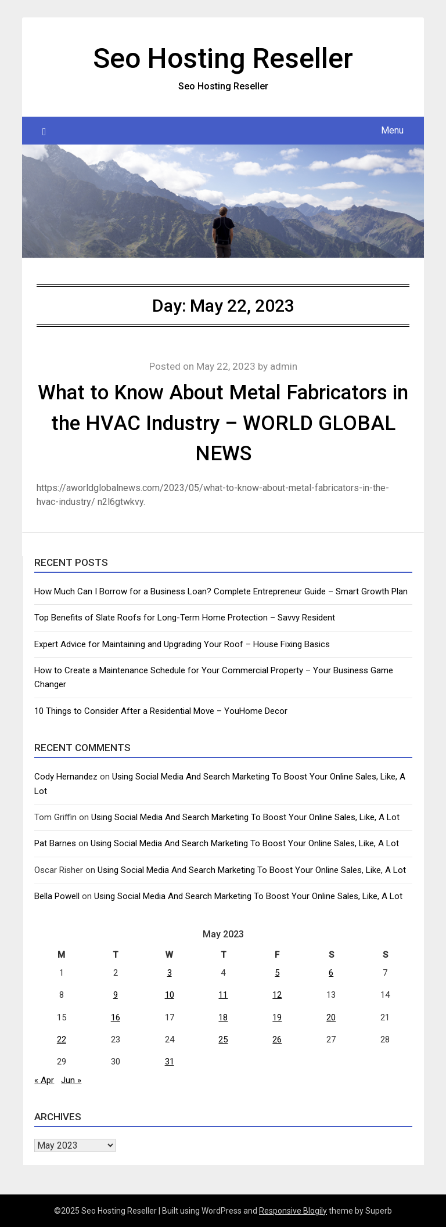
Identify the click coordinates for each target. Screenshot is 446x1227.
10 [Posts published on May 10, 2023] (169, 995)
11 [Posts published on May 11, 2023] (223, 995)
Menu (392, 130)
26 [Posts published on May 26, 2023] (277, 1039)
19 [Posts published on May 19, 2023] (277, 1017)
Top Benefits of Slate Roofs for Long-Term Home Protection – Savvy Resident (184, 617)
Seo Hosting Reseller (223, 58)
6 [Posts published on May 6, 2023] (331, 973)
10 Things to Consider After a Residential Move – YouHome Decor (160, 711)
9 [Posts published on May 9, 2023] (115, 995)
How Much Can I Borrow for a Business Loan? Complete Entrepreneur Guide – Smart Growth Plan (221, 591)
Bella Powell (57, 896)
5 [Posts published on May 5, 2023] (277, 973)
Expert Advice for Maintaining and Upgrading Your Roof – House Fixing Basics (182, 644)
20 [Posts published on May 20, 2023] (331, 1017)
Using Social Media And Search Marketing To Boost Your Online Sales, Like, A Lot (245, 817)
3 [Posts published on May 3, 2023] (169, 973)
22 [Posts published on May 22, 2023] (61, 1039)
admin (283, 366)
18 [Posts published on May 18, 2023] (223, 1017)
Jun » (71, 1080)
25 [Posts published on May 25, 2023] (223, 1039)
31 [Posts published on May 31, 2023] (169, 1061)
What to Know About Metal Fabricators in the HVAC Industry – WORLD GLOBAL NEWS (223, 423)
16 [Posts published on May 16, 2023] (115, 1017)
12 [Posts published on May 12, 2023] (277, 995)
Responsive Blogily (293, 1210)
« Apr (44, 1080)
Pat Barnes (55, 843)
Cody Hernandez (66, 776)
